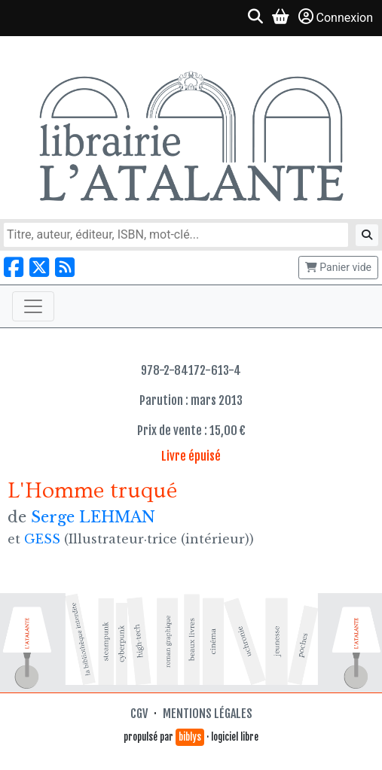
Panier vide (338, 267)
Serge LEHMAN (93, 517)
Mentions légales (207, 713)
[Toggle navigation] (33, 306)
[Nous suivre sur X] (39, 268)
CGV (139, 713)
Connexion (335, 17)
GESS (42, 538)
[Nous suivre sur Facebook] (13, 268)
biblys (190, 737)
